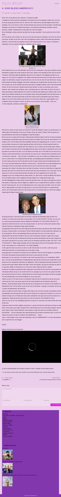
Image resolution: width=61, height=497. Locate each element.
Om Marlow (6, 431)
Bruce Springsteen (35, 372)
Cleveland (44, 372)
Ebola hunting (6, 423)
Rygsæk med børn (8, 433)
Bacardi (52, 372)
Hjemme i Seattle (16, 13)
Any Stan (5, 414)
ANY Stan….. (6, 448)
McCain (13, 372)
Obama (16, 372)
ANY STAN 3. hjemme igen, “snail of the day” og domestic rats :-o (20, 475)
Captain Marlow (7, 422)
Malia (41, 372)
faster (7, 372)
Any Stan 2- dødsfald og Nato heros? (12, 461)
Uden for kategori (7, 436)
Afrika (4, 417)
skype (20, 372)
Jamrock (5, 426)
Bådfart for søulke (8, 420)
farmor (49, 372)
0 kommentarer (26, 13)
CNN (5, 372)
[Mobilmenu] (57, 3)
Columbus (24, 372)
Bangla (5, 418)
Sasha (29, 372)
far (27, 372)
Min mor (5, 434)
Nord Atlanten (6, 428)
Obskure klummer (8, 430)
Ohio (11, 372)
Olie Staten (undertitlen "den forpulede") (13, 415)
